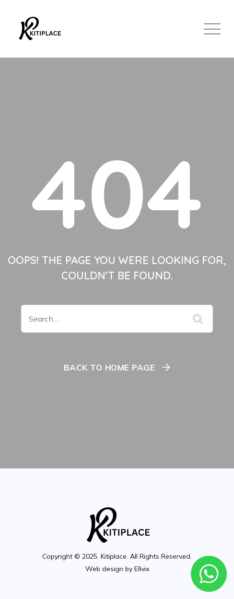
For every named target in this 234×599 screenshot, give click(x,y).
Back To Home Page (109, 367)
